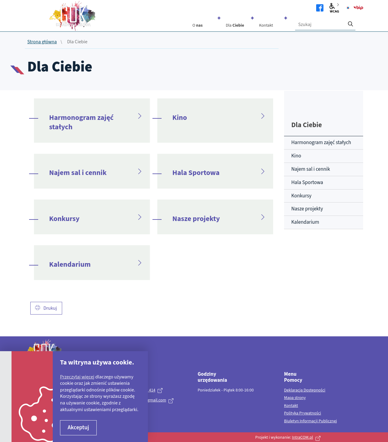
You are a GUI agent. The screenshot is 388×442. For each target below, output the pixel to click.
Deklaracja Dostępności (304, 390)
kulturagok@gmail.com (145, 400)
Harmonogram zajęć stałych (81, 122)
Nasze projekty (196, 218)
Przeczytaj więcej (77, 377)
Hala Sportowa (196, 173)
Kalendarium (70, 264)
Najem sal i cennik (78, 173)
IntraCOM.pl (302, 437)
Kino (179, 117)
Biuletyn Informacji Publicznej (310, 421)
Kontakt (291, 406)
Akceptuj (78, 428)
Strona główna (42, 42)
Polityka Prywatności (302, 413)
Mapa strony (295, 398)
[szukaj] (350, 22)
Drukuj (46, 308)
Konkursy (64, 218)
